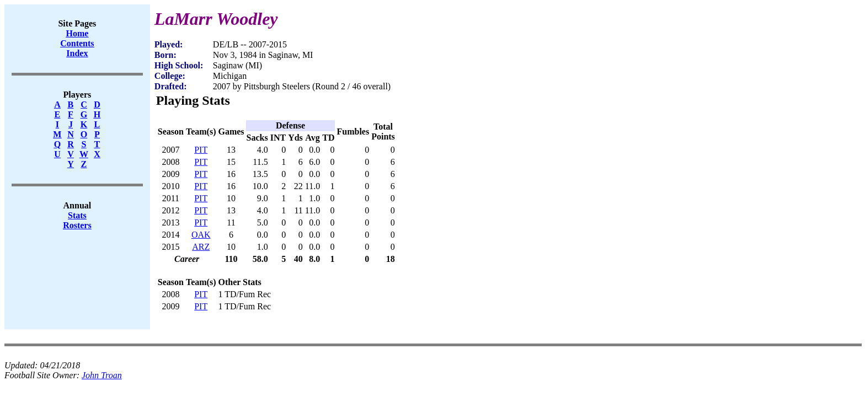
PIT (200, 149)
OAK (201, 234)
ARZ (201, 246)
